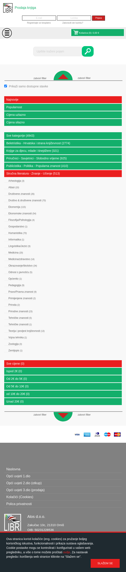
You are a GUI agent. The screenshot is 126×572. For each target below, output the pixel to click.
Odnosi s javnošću (20, 272)
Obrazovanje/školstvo (22, 265)
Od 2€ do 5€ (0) (16, 378)
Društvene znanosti (21, 193)
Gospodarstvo (17, 226)
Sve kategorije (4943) (20, 135)
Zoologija (15, 344)
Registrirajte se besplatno (39, 23)
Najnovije (12, 99)
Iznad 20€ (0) (15, 401)
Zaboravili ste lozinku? (72, 23)
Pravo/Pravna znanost (22, 291)
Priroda (14, 304)
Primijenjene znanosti (22, 298)
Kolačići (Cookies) (19, 497)
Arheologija (16, 180)
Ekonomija (17, 206)
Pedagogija (16, 285)
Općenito (15, 278)
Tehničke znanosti (20, 317)
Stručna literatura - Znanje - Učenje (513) (33, 173)
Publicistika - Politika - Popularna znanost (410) (37, 166)
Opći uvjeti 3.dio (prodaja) (25, 490)
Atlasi (13, 187)
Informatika (16, 239)
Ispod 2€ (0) (14, 371)
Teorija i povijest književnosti (26, 330)
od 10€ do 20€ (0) (18, 394)
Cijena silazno (15, 122)
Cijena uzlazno (16, 114)
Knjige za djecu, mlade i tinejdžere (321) (32, 150)
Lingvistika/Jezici (19, 246)
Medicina (15, 252)
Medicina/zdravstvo (21, 259)
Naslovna (13, 469)
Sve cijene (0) (15, 363)
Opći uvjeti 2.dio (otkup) (24, 483)
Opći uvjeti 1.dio (18, 476)
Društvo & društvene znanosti (27, 200)
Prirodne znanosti (20, 311)
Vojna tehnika (17, 337)
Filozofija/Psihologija (21, 220)
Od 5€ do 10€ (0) (17, 386)
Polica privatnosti (19, 504)
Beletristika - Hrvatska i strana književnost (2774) (38, 143)
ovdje (66, 552)
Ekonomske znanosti (22, 213)
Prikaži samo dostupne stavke (28, 86)
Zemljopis (15, 350)
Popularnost (14, 107)
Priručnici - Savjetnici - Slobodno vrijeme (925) (36, 158)
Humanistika (17, 233)
